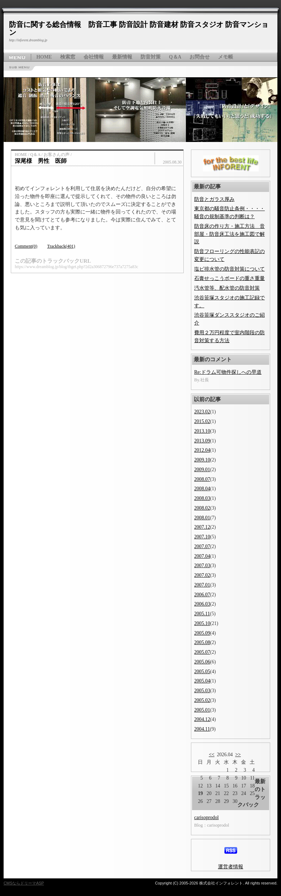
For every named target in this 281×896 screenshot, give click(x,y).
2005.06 (202, 662)
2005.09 (202, 633)
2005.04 (202, 681)
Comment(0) (26, 246)
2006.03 (202, 604)
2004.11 (202, 729)
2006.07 (202, 594)
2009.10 (202, 460)
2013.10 (202, 431)
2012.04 (202, 450)
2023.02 (202, 411)
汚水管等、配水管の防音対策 (227, 288)
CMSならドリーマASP (24, 883)
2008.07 (202, 479)
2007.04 (202, 556)
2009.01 (202, 469)
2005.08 (202, 642)
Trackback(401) (61, 246)
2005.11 (202, 613)
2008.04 (202, 488)
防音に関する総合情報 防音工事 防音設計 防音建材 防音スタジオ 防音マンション (138, 28)
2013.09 (202, 441)
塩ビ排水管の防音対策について (229, 269)
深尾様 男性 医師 (41, 160)
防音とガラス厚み (214, 199)
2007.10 (202, 536)
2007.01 (202, 585)
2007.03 (202, 565)
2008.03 (202, 498)
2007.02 (202, 575)
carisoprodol (206, 817)
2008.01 (202, 517)
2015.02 (202, 421)
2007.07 (202, 546)
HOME (44, 57)
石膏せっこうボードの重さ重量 (229, 278)
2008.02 (202, 508)
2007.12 (202, 527)
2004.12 (202, 719)
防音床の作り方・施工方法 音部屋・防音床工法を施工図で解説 (229, 234)
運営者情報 (230, 866)
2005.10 (202, 623)
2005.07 (202, 652)
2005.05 (202, 671)
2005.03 (202, 690)
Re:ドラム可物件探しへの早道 (228, 372)
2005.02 (202, 700)
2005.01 (202, 710)
